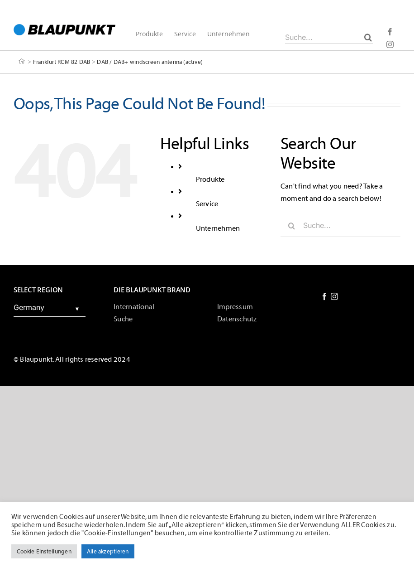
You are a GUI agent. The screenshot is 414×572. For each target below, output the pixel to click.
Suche (123, 319)
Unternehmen (218, 228)
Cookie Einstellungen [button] (44, 551)
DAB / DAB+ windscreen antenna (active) (150, 61)
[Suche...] (329, 37)
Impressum (235, 307)
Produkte (210, 179)
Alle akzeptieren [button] (108, 551)
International (134, 307)
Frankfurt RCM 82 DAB (61, 61)
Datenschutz (237, 319)
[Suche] (368, 37)
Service (207, 204)
